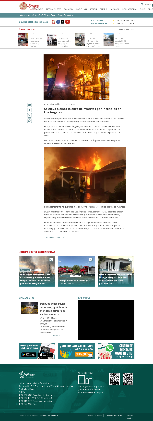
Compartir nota (55, 237)
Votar (56, 335)
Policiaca (68, 9)
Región (93, 9)
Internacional (129, 9)
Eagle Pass (81, 9)
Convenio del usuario (114, 415)
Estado (103, 9)
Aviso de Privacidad (94, 415)
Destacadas (37, 9)
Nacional (114, 9)
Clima (142, 9)
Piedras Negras (53, 9)
